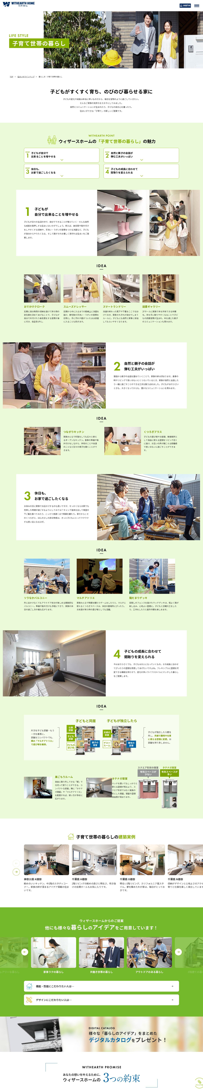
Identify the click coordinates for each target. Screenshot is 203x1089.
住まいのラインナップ (25, 76)
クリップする (189, 1067)
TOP (11, 76)
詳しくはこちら (40, 1036)
